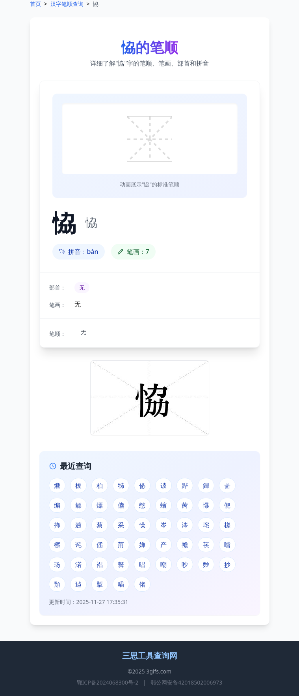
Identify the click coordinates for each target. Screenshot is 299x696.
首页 (35, 4)
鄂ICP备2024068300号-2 (108, 682)
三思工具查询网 (149, 655)
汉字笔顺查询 (67, 4)
